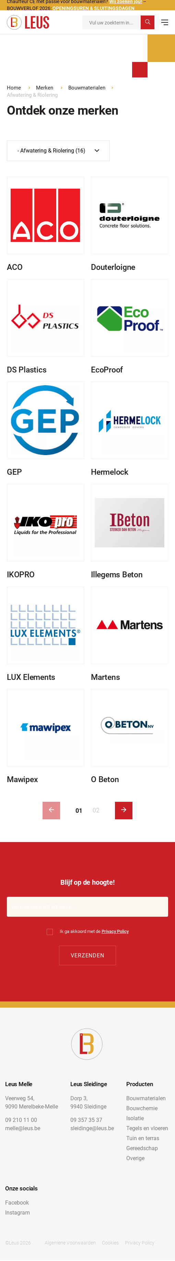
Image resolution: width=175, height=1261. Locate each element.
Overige (135, 1159)
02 (96, 810)
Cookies (110, 1243)
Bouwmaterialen (86, 88)
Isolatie (135, 1119)
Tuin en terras (142, 1139)
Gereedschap (142, 1149)
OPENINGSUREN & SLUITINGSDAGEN (93, 8)
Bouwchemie (142, 1109)
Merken (44, 88)
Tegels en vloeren (147, 1129)
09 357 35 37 (86, 1120)
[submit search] (147, 22)
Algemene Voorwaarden (70, 1243)
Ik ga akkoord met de (94, 931)
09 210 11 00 (21, 1120)
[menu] (164, 22)
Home (14, 88)
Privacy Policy (115, 931)
